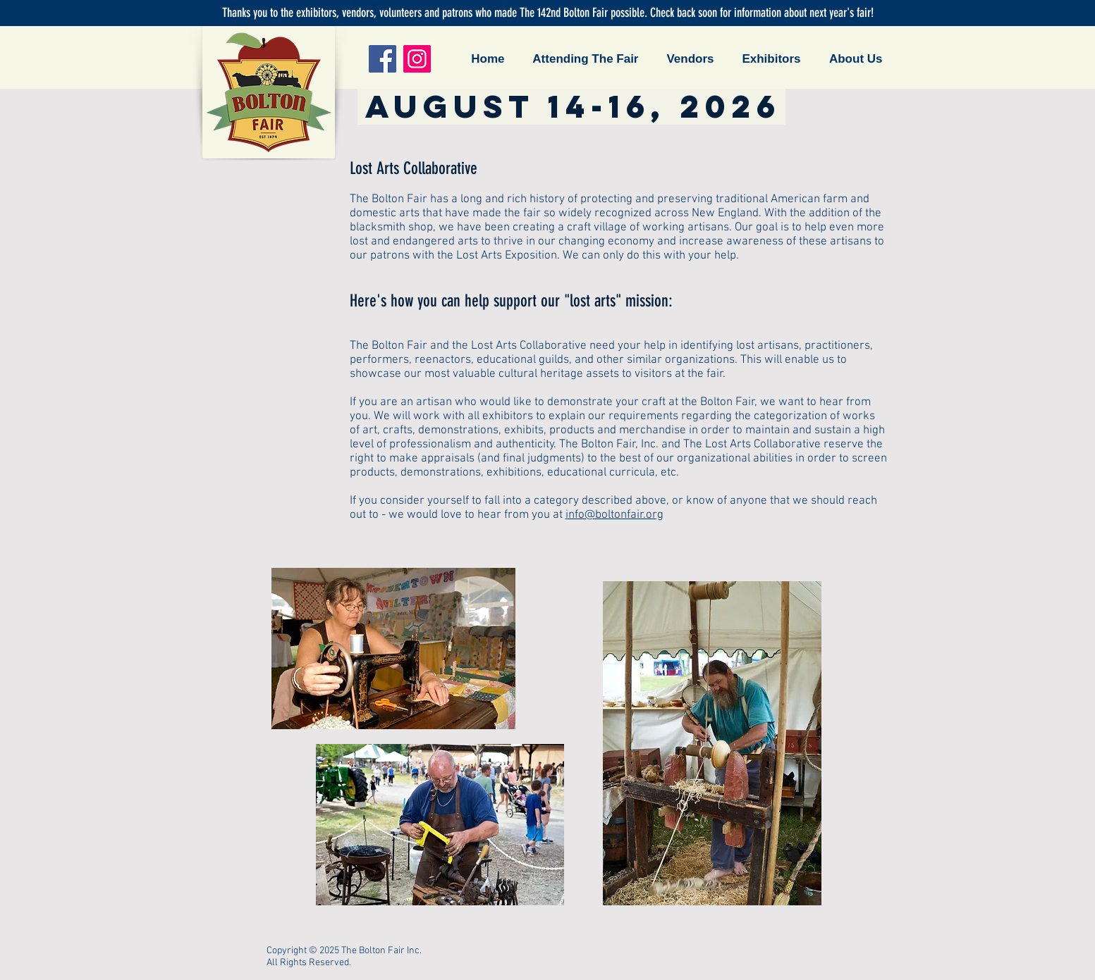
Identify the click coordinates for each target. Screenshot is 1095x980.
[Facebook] (382, 59)
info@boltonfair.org (614, 515)
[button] (582, 59)
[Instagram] (417, 59)
